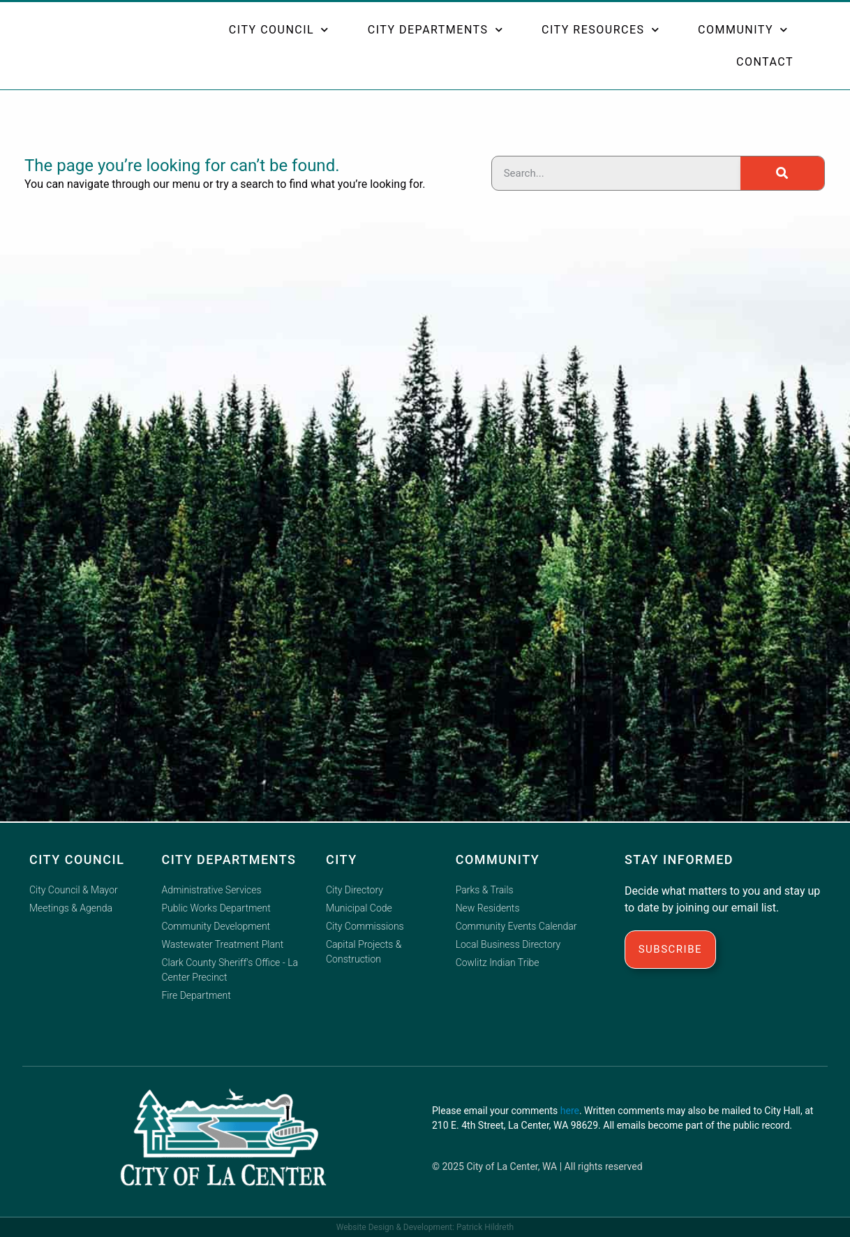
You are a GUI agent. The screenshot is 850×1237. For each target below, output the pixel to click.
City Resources (600, 31)
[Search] (782, 173)
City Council (279, 31)
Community (743, 31)
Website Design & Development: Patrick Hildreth (425, 1227)
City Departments (435, 31)
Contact (764, 63)
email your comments (511, 1110)
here (569, 1110)
